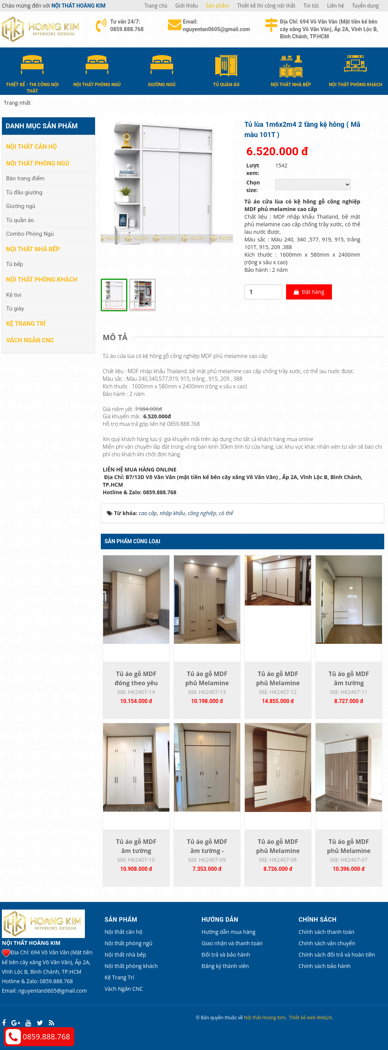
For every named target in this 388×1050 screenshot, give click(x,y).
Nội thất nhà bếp (33, 249)
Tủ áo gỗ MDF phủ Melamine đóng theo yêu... (207, 683)
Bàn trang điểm (25, 178)
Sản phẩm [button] (217, 6)
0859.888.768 (46, 1036)
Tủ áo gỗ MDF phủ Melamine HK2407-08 (278, 850)
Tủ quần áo (20, 220)
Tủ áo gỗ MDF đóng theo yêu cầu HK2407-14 (136, 683)
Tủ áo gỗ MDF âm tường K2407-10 (136, 850)
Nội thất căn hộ (31, 146)
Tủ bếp (14, 264)
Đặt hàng (309, 291)
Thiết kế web (302, 1017)
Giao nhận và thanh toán (232, 943)
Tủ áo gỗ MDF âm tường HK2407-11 (349, 683)
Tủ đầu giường (24, 192)
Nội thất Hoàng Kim (264, 1017)
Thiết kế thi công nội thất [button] (266, 6)
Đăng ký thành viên (225, 966)
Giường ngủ (20, 206)
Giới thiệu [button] (186, 6)
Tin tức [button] (311, 6)
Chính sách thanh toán (326, 931)
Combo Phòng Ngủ (30, 233)
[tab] (117, 337)
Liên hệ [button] (335, 6)
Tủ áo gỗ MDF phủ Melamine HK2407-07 (349, 850)
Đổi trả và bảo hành (226, 954)
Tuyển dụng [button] (365, 6)
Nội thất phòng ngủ (37, 163)
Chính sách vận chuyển (327, 943)
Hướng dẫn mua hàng (228, 931)
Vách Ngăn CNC (30, 340)
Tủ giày (15, 308)
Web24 (324, 1017)
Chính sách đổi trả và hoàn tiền (337, 954)
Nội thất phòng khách (41, 279)
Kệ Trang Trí (25, 323)
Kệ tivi (13, 295)
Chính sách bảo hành (324, 966)
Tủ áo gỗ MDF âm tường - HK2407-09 (207, 850)
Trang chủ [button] (155, 6)
